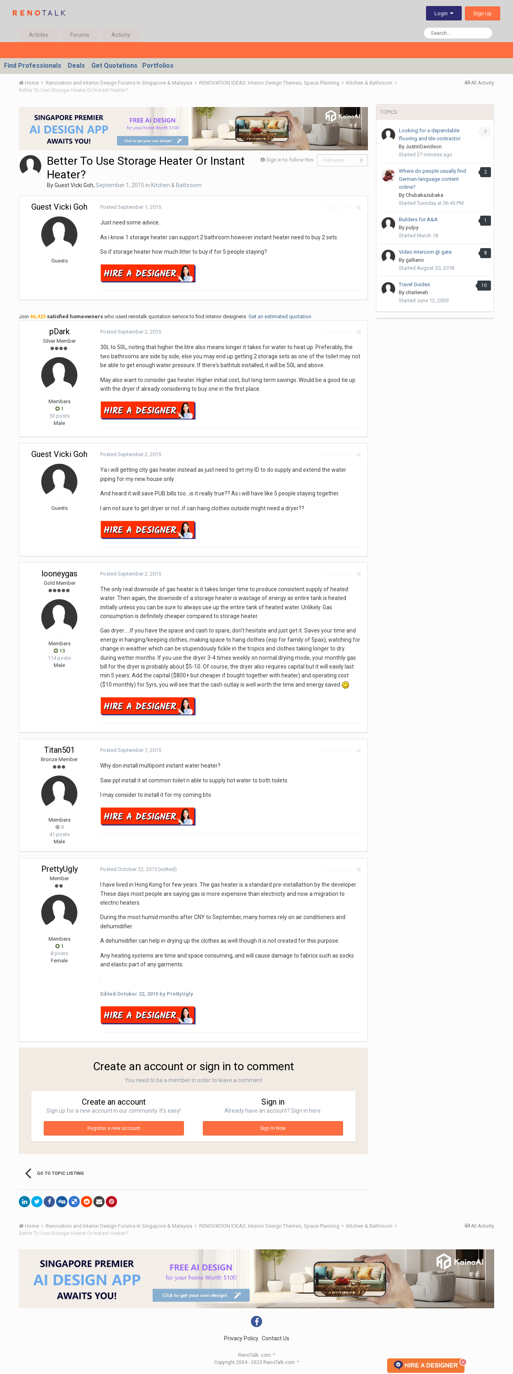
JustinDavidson (424, 146)
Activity (120, 35)
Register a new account (113, 1128)
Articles (38, 35)
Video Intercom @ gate (425, 252)
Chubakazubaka (424, 195)
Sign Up (482, 13)
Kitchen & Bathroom (176, 185)
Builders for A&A (418, 219)
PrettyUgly (59, 869)
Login (443, 13)
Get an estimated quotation (279, 316)
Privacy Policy (241, 1338)
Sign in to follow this (289, 160)
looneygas (59, 573)
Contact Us (275, 1338)
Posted (129, 207)
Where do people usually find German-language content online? (432, 179)
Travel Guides (414, 284)
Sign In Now (273, 1128)
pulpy (412, 227)
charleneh (417, 292)
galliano (415, 260)
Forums (79, 35)
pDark (59, 331)
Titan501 (59, 750)
